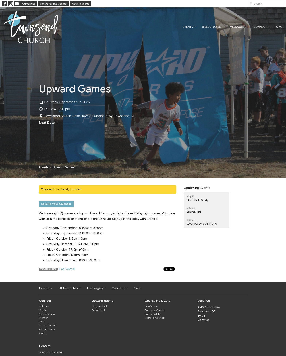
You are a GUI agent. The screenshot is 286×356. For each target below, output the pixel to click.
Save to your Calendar (56, 204)
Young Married (47, 325)
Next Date (49, 122)
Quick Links (28, 3)
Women (43, 318)
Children (44, 306)
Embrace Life (153, 314)
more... (43, 333)
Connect (261, 27)
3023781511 (56, 352)
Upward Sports (80, 3)
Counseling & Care (158, 301)
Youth (42, 310)
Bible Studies (213, 27)
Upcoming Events (197, 188)
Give (279, 27)
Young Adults (47, 314)
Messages (239, 27)
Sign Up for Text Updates (54, 3)
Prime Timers (47, 329)
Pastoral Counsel (155, 318)
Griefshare (151, 306)
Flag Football (67, 269)
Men (41, 321)
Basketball (98, 310)
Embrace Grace (154, 310)
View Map (203, 320)
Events (190, 27)
